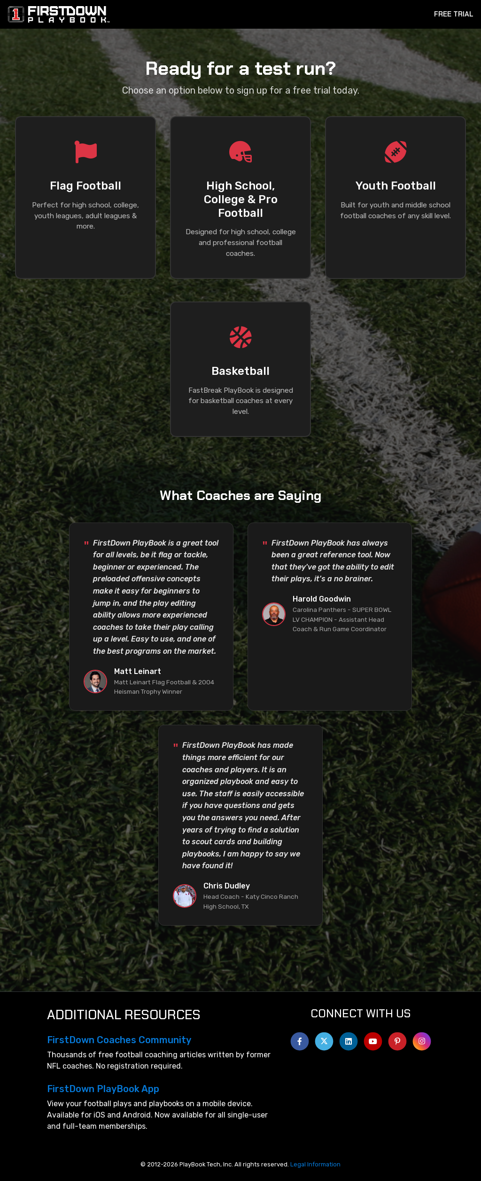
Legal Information (315, 1164)
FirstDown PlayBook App (103, 1088)
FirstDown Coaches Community (119, 1040)
